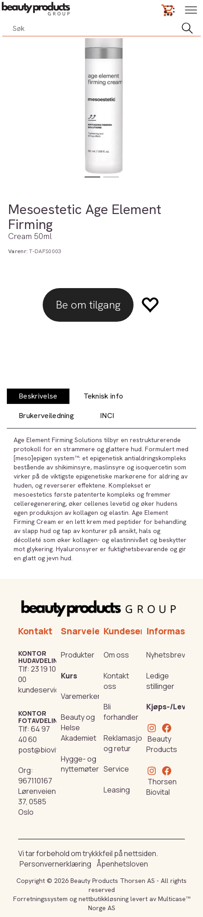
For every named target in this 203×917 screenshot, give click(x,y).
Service (116, 769)
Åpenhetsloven (122, 864)
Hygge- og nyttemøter (80, 764)
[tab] (38, 396)
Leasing (117, 790)
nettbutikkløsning (104, 899)
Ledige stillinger (160, 681)
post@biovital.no (46, 750)
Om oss (116, 655)
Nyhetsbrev (165, 655)
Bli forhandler (121, 712)
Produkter (77, 655)
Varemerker (80, 696)
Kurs (69, 676)
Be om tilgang (88, 305)
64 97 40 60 (34, 734)
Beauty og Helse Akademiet (78, 727)
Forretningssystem (40, 899)
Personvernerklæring (55, 864)
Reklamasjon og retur (125, 743)
